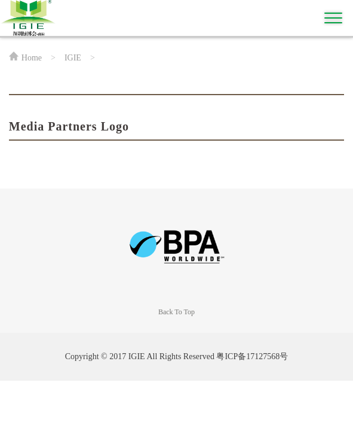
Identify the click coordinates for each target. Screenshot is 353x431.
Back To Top (176, 312)
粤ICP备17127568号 (252, 356)
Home (32, 57)
